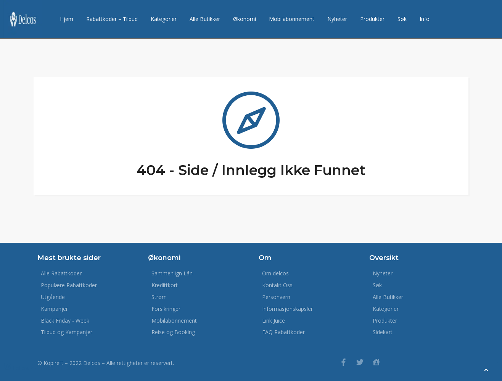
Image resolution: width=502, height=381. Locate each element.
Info (425, 19)
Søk (402, 19)
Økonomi (244, 19)
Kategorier (164, 19)
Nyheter (337, 19)
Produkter (372, 19)
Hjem (66, 19)
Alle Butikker (205, 19)
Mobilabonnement (291, 19)
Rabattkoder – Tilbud (112, 19)
